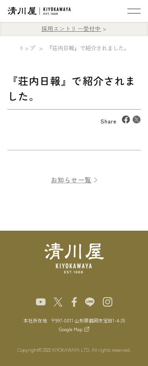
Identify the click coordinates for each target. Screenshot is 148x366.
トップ (27, 48)
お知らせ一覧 (71, 182)
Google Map (70, 329)
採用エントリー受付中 (71, 28)
